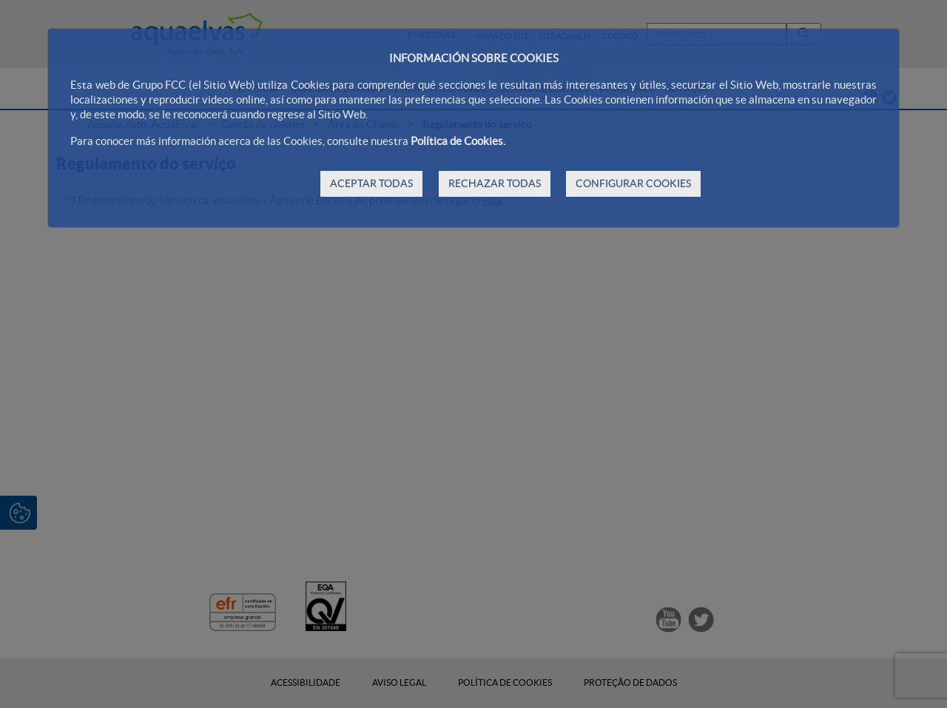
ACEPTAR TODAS (371, 183)
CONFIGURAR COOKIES (633, 183)
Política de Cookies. (458, 141)
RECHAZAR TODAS (494, 183)
